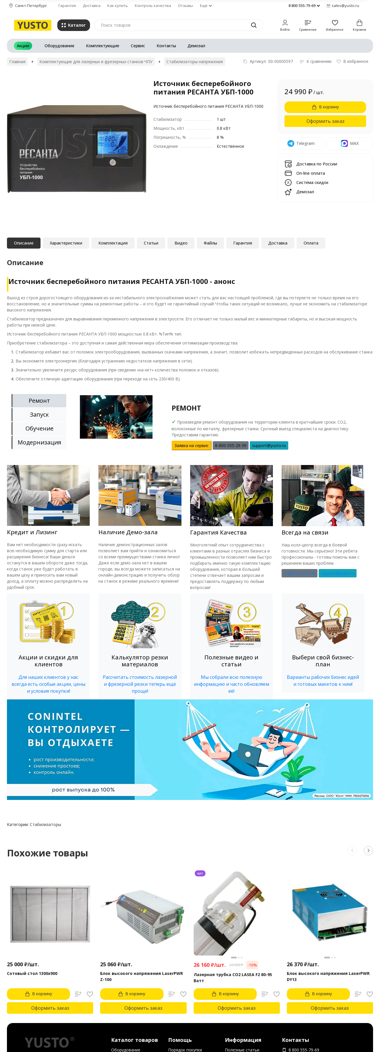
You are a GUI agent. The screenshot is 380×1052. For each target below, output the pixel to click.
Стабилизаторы (45, 824)
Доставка (91, 5)
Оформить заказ (325, 121)
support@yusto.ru (337, 573)
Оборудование (59, 45)
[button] (48, 646)
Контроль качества (153, 5)
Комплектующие (102, 45)
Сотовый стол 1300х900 (32, 973)
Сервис (138, 45)
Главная (17, 61)
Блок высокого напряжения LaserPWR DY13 (328, 976)
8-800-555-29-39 (299, 573)
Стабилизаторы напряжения (194, 61)
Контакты (166, 45)
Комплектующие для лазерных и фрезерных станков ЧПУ (96, 61)
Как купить (117, 5)
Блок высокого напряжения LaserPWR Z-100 (141, 976)
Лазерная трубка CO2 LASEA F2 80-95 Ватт (233, 977)
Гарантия (67, 5)
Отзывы (185, 5)
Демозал (196, 45)
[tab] (39, 401)
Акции (23, 45)
